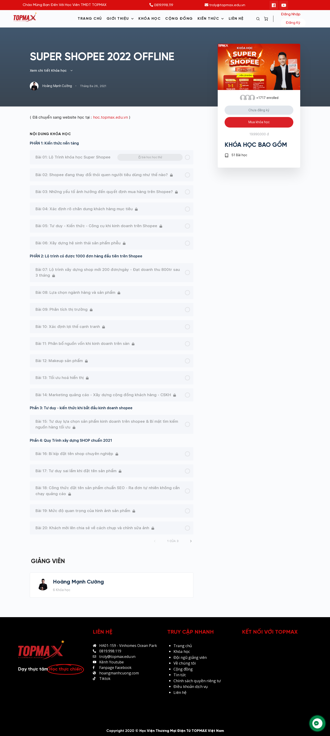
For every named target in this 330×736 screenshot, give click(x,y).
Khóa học (181, 651)
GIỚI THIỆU (120, 18)
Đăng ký (293, 23)
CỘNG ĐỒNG (179, 19)
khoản (189, 686)
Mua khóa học (259, 122)
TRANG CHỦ (90, 19)
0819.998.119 (161, 5)
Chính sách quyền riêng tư (197, 680)
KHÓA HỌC (149, 19)
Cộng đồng (183, 669)
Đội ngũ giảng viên (190, 657)
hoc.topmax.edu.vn (110, 117)
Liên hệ (180, 692)
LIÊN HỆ (236, 19)
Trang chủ (182, 645)
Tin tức (179, 674)
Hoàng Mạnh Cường (78, 582)
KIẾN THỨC (211, 18)
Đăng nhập (290, 14)
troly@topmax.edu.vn (225, 5)
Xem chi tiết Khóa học (51, 70)
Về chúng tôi (184, 663)
